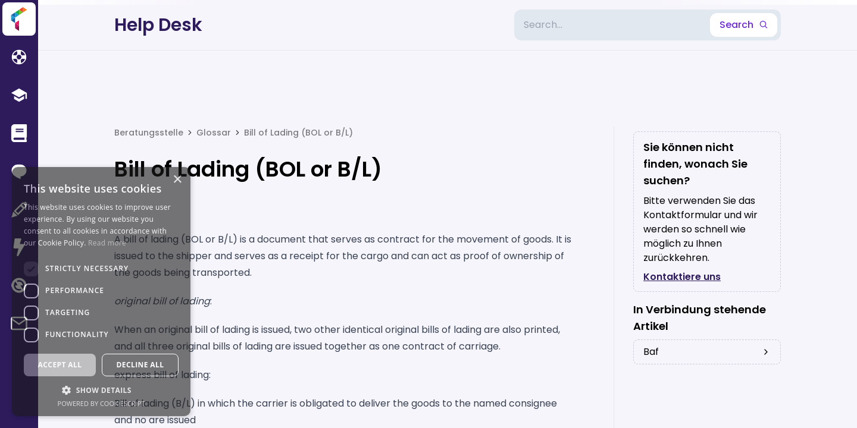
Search (744, 25)
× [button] (177, 179)
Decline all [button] (140, 365)
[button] (101, 390)
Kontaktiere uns (682, 277)
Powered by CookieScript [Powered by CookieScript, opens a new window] (101, 403)
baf (707, 351)
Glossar (213, 133)
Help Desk (158, 25)
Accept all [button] (60, 365)
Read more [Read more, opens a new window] (107, 243)
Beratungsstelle (148, 133)
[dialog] (101, 291)
